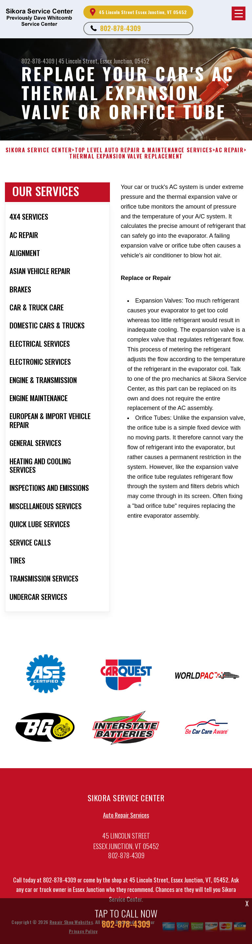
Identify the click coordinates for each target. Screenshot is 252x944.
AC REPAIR (229, 150)
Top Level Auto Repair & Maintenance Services (143, 150)
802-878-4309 (120, 28)
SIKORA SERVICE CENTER (39, 150)
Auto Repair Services (126, 816)
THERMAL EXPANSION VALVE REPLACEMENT (126, 156)
